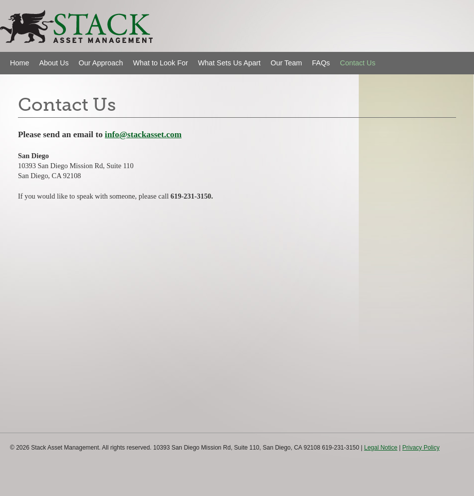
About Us (53, 63)
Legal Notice (381, 447)
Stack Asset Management (52, 42)
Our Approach (101, 63)
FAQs (321, 63)
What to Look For (160, 63)
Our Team (286, 63)
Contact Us (357, 63)
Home (19, 63)
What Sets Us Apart (229, 63)
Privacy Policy (421, 447)
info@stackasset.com (143, 134)
